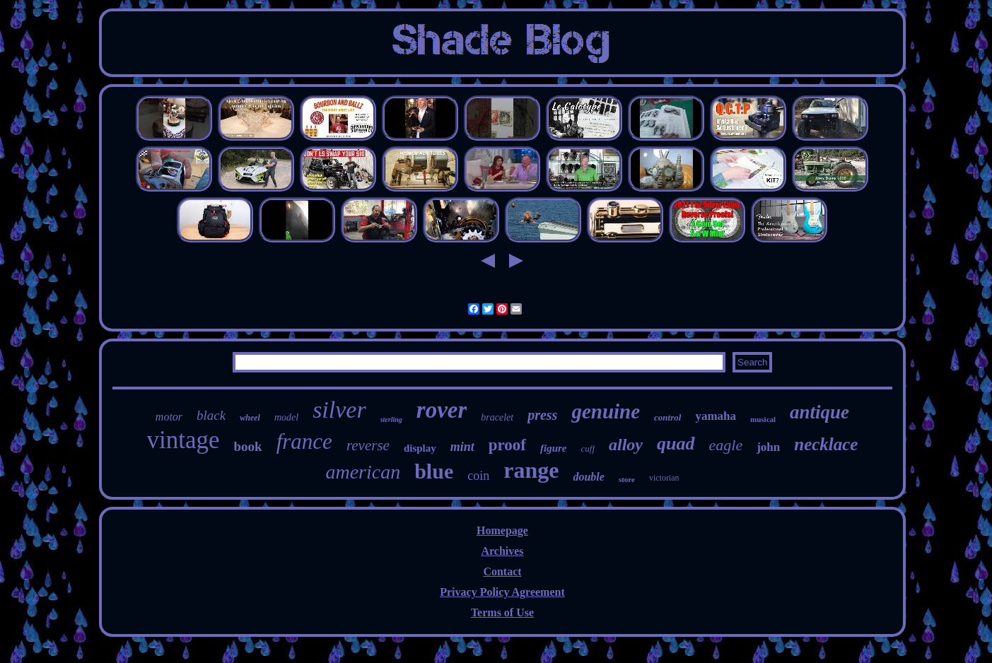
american (362, 472)
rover (441, 410)
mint (462, 447)
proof (507, 445)
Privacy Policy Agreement (502, 592)
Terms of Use (502, 612)
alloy (626, 444)
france (304, 441)
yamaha (715, 416)
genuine (605, 411)
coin (478, 476)
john (768, 447)
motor (169, 417)
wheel (250, 418)
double (588, 477)
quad (675, 443)
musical (763, 419)
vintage (183, 440)
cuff (588, 448)
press (542, 415)
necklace (826, 444)
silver (339, 410)
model (286, 417)
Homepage (502, 530)
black (211, 415)
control (667, 417)
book (248, 446)
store (627, 479)
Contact (502, 571)
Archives (502, 551)
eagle (726, 445)
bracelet (497, 417)
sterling (391, 419)
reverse (368, 445)
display (420, 448)
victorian (664, 478)
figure (553, 448)
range (531, 470)
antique (819, 412)
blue (433, 471)
